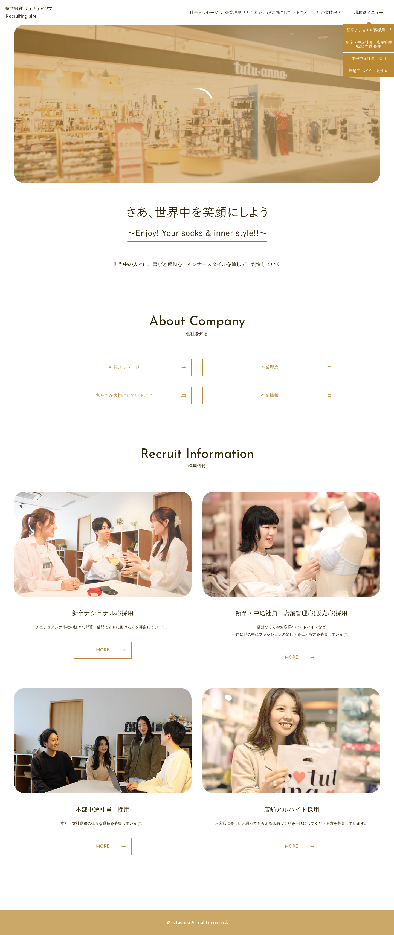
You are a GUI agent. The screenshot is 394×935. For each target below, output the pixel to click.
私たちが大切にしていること (281, 12)
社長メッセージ (204, 12)
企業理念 (233, 12)
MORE (102, 650)
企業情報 (329, 12)
